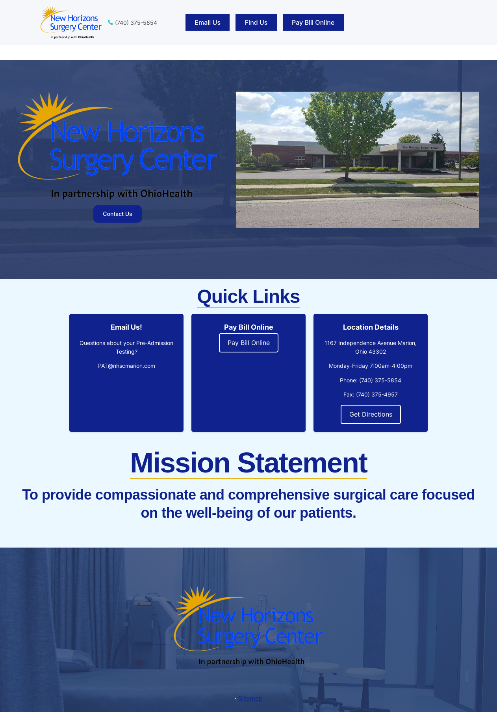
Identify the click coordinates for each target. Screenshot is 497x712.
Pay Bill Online (313, 22)
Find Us (256, 22)
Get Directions (370, 414)
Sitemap (250, 698)
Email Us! (126, 327)
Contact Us (117, 213)
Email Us (208, 22)
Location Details (371, 327)
